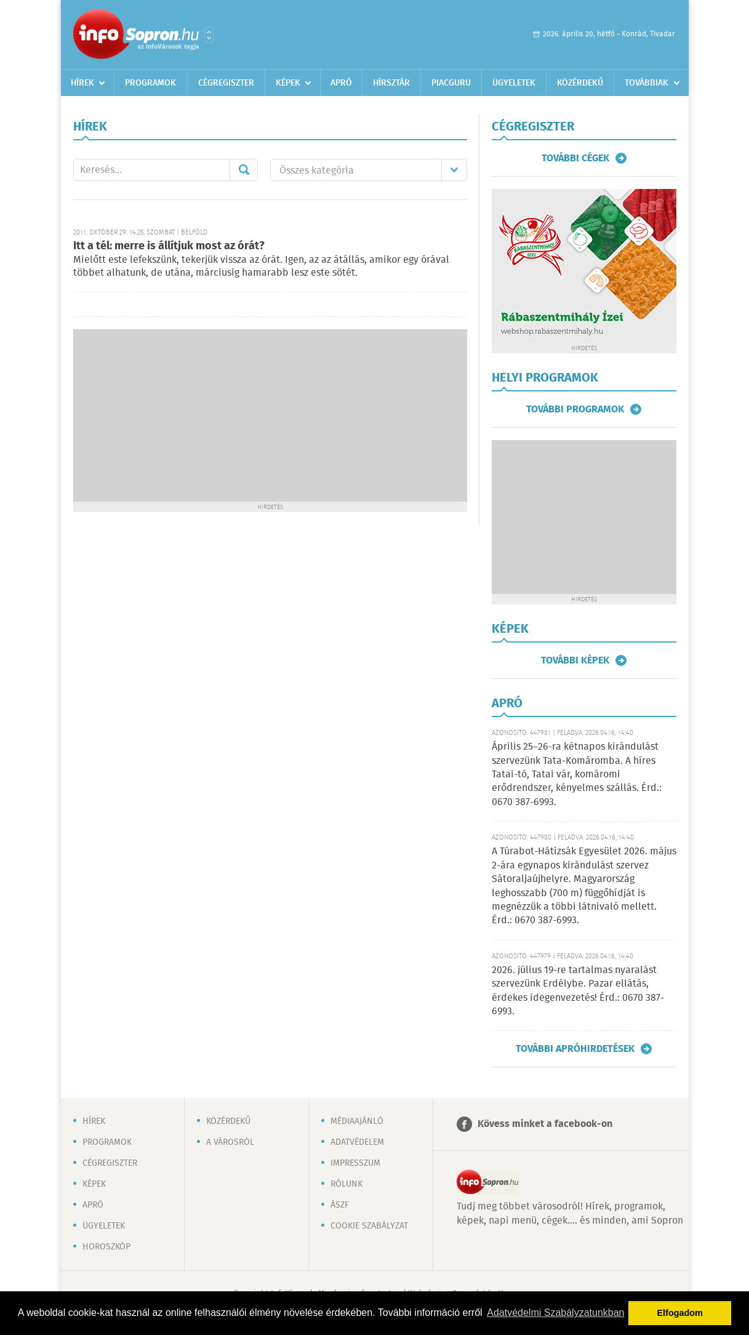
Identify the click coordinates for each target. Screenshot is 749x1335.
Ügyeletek (513, 83)
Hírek (82, 83)
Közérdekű (580, 83)
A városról (230, 1142)
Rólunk (346, 1184)
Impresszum (355, 1163)
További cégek (575, 158)
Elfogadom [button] (680, 1313)
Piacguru (451, 83)
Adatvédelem (357, 1142)
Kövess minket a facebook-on (545, 1124)
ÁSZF (339, 1205)
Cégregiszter (226, 83)
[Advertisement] (270, 415)
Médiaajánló (356, 1121)
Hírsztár (391, 83)
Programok (150, 83)
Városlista (209, 35)
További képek (575, 660)
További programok (575, 409)
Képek (288, 83)
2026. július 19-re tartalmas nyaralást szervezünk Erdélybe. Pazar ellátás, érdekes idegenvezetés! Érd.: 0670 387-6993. (578, 991)
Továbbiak (646, 83)
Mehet (244, 170)
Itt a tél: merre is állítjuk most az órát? (169, 246)
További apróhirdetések (575, 1048)
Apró (341, 83)
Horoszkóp (106, 1247)
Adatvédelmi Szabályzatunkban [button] (555, 1312)
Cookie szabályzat (369, 1226)
